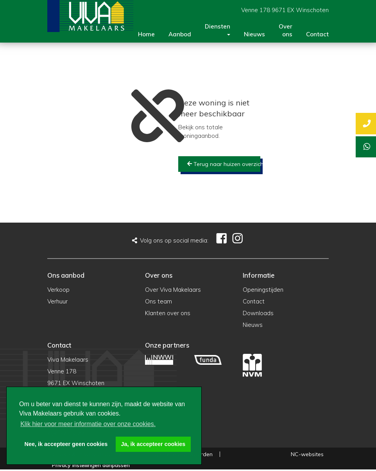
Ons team (158, 301)
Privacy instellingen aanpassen (91, 465)
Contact (317, 34)
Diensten (217, 29)
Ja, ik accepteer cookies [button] (153, 444)
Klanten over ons (167, 313)
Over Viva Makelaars (173, 289)
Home (146, 34)
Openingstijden (263, 289)
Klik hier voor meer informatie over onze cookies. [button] (88, 424)
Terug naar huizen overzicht (223, 164)
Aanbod (179, 34)
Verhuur (57, 301)
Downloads (258, 313)
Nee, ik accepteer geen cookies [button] (66, 444)
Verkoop (58, 289)
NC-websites (307, 454)
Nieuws (254, 34)
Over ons (285, 30)
